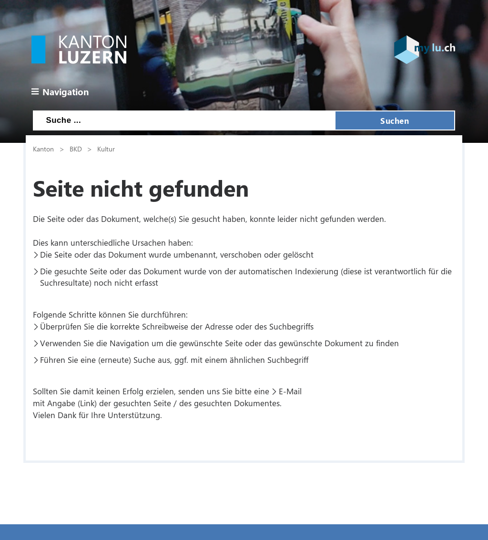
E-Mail (290, 391)
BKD (76, 148)
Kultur (106, 148)
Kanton (43, 148)
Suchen (394, 120)
